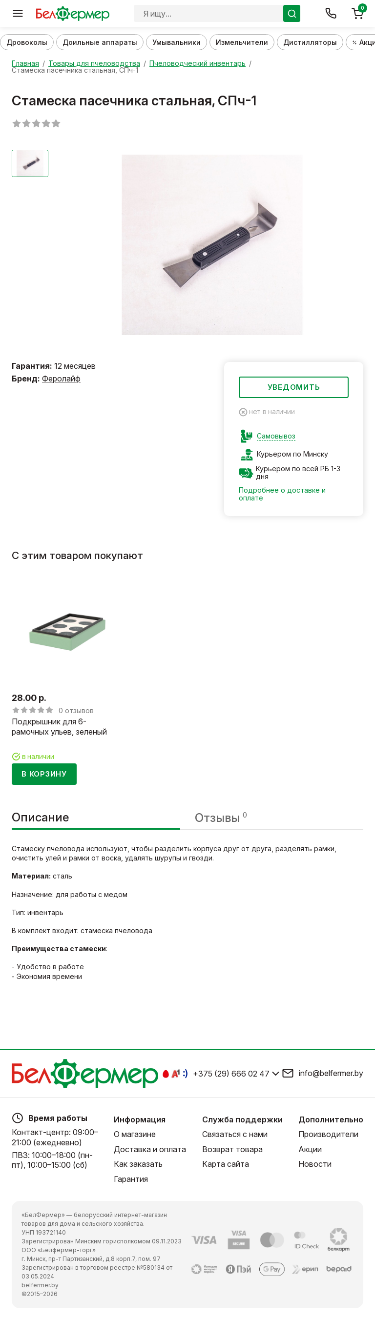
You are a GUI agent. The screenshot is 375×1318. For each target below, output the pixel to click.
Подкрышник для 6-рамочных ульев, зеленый (59, 727)
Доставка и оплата (150, 1149)
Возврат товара (232, 1149)
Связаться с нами (235, 1134)
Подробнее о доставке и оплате (282, 494)
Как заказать (138, 1164)
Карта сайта (225, 1164)
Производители (328, 1134)
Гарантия (131, 1179)
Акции (310, 1149)
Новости (315, 1164)
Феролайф (61, 378)
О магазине (135, 1134)
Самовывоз (276, 436)
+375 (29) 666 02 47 (231, 1074)
